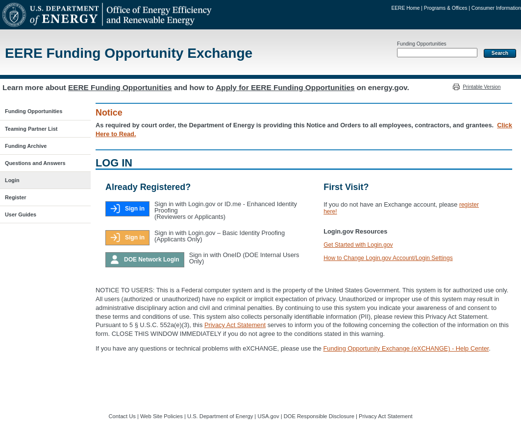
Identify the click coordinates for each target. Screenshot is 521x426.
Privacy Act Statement (235, 325)
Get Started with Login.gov (358, 244)
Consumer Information (496, 8)
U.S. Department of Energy (220, 416)
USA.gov (268, 416)
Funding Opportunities (422, 44)
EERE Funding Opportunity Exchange (128, 53)
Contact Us (122, 416)
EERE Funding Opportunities (120, 87)
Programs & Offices (446, 8)
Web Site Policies (161, 416)
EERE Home (405, 8)
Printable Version (481, 87)
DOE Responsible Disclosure (319, 416)
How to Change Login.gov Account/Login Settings (388, 258)
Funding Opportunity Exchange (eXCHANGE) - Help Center (406, 348)
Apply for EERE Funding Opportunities (285, 87)
